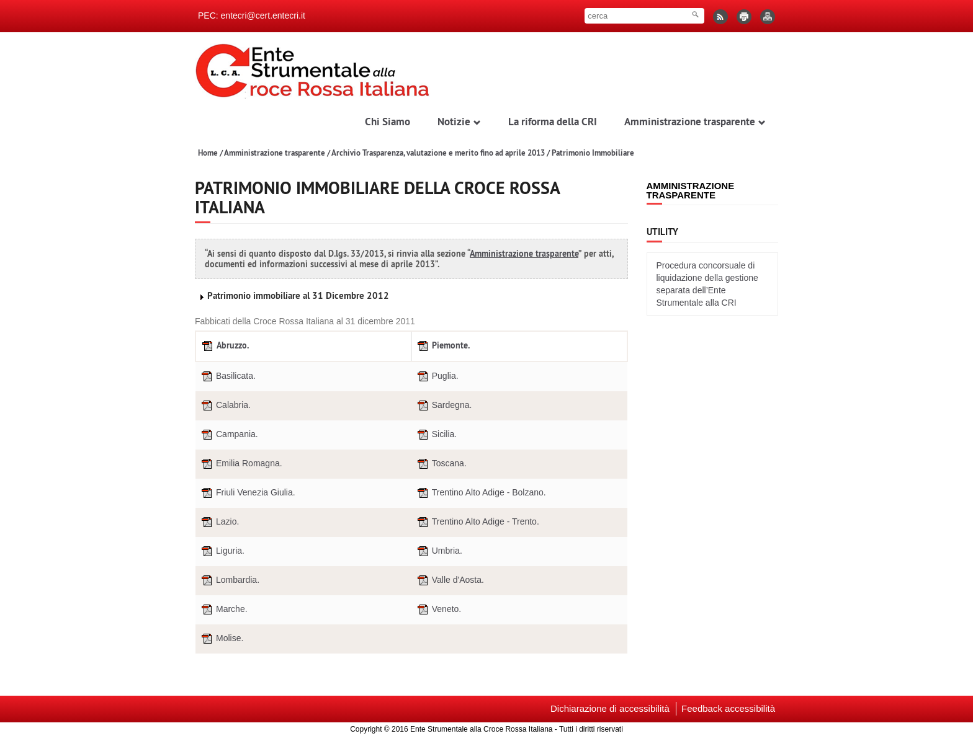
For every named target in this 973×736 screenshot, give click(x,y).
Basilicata (227, 377)
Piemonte (442, 346)
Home (208, 153)
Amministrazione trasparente (274, 153)
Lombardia (229, 581)
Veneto (438, 610)
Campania (228, 435)
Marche (223, 610)
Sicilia (436, 435)
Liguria (221, 551)
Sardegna (443, 406)
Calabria (224, 406)
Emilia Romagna (240, 464)
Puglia (436, 377)
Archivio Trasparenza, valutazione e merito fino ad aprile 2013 (438, 153)
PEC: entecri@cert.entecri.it (251, 15)
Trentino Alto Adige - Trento (477, 522)
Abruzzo (224, 346)
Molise (221, 639)
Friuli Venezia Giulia (247, 493)
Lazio (218, 522)
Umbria (438, 551)
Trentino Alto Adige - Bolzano (480, 493)
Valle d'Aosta (449, 581)
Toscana (440, 464)
